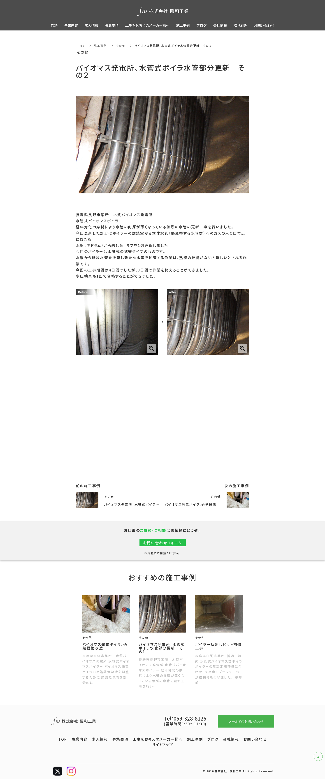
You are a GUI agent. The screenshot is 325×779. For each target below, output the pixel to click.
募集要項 (120, 739)
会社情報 (231, 739)
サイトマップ (162, 744)
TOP (62, 739)
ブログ (212, 739)
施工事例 (100, 46)
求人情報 (100, 739)
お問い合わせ (255, 739)
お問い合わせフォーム (162, 542)
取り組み (240, 25)
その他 (120, 46)
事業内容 (79, 739)
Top (81, 46)
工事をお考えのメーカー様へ (158, 739)
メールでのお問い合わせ (246, 721)
